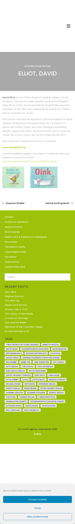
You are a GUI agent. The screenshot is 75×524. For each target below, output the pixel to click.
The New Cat (12, 300)
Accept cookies (37, 499)
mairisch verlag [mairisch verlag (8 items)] (57, 379)
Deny (37, 508)
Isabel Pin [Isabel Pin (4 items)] (25, 362)
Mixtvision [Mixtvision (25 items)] (29, 384)
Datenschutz (12, 261)
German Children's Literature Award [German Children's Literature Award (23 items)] (41, 358)
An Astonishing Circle (17, 331)
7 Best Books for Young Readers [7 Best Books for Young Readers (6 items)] (22, 345)
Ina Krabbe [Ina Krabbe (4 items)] (11, 362)
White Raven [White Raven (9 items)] (31, 406)
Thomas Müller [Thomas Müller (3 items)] (27, 397)
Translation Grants (15, 246)
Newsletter (11, 241)
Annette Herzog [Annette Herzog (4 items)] (50, 345)
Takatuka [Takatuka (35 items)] (10, 397)
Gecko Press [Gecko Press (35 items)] (12, 358)
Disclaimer (11, 256)
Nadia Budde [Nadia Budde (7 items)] (30, 388)
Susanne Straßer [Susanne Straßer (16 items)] (36, 393)
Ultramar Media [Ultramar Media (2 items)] (14, 406)
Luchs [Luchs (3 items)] (25, 379)
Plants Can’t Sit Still (16, 305)
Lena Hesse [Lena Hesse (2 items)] (54, 375)
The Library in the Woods (19, 313)
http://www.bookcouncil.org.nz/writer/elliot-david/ (29, 161)
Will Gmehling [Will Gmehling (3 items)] (13, 410)
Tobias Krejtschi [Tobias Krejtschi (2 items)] (46, 397)
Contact (9, 217)
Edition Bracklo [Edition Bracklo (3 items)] (14, 353)
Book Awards (12, 231)
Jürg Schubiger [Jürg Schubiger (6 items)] (45, 366)
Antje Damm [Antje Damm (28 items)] (12, 349)
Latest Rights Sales (15, 251)
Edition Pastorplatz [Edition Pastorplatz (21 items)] (36, 353)
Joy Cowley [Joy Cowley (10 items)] (58, 362)
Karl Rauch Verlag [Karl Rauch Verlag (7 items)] (15, 371)
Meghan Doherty (14, 296)
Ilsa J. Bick (10, 292)
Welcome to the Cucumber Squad (23, 326)
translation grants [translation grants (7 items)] (16, 401)
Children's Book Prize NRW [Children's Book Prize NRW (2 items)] (35, 349)
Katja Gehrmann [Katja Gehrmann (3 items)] (37, 371)
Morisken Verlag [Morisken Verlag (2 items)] (47, 384)
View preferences (37, 516)
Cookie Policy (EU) (15, 266)
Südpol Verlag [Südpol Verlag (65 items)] (56, 393)
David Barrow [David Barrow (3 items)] (59, 349)
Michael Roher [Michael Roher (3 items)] (13, 384)
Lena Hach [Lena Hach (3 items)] (39, 375)
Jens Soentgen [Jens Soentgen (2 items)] (41, 362)
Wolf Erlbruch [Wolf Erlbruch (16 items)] (31, 410)
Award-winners (13, 227)
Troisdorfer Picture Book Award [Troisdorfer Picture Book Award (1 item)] (47, 401)
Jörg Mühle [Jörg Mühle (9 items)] (27, 366)
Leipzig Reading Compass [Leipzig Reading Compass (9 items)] (18, 375)
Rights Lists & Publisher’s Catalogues (26, 236)
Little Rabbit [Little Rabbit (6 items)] (12, 379)
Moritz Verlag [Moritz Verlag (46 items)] (13, 388)
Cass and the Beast (15, 322)
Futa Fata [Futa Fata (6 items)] (55, 353)
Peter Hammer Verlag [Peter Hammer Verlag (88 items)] (51, 388)
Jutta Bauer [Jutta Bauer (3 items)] (12, 366)
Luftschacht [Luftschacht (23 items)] (38, 379)
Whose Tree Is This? (16, 309)
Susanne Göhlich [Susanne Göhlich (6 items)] (14, 393)
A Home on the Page (16, 318)
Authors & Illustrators (37, 66)
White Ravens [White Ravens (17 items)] (48, 406)
